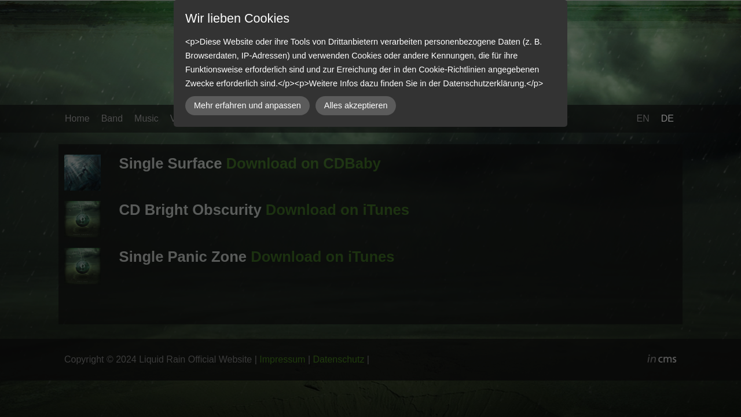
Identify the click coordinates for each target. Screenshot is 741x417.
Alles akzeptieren (356, 105)
